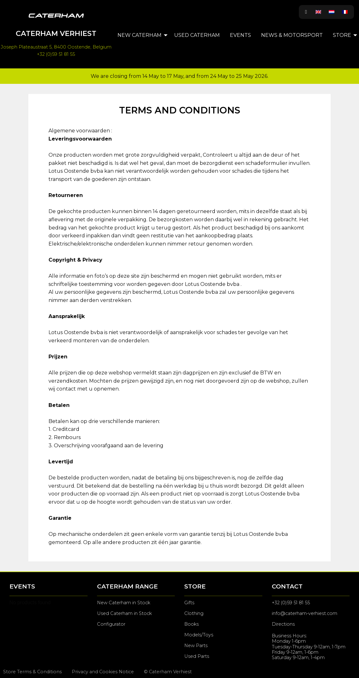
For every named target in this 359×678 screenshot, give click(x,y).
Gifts (189, 603)
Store (342, 35)
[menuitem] (140, 35)
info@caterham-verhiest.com (304, 613)
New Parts (196, 645)
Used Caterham (197, 35)
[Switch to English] (318, 12)
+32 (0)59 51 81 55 (56, 54)
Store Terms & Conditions (32, 672)
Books (191, 624)
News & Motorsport (292, 35)
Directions (283, 624)
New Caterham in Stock (123, 603)
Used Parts (196, 656)
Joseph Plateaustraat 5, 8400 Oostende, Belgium (56, 47)
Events (240, 35)
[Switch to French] (344, 12)
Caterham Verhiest (56, 33)
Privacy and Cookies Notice (103, 672)
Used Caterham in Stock (124, 613)
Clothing (193, 613)
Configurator (111, 624)
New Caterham (139, 35)
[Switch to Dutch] (331, 12)
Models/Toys (198, 635)
